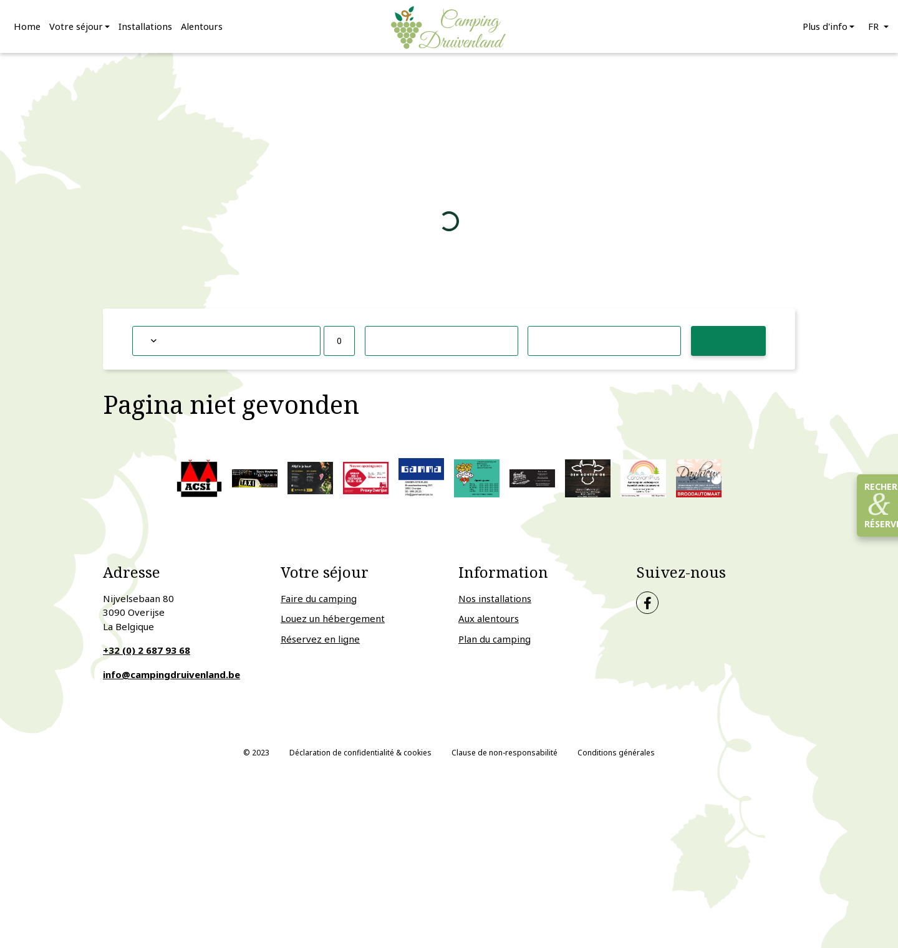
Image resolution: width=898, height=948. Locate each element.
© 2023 (256, 757)
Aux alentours (488, 622)
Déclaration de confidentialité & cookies (360, 757)
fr (874, 28)
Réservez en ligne (320, 642)
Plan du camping (494, 642)
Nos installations (494, 602)
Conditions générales (616, 757)
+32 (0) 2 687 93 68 (146, 654)
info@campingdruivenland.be (171, 678)
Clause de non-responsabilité (504, 757)
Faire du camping (319, 602)
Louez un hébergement (333, 622)
